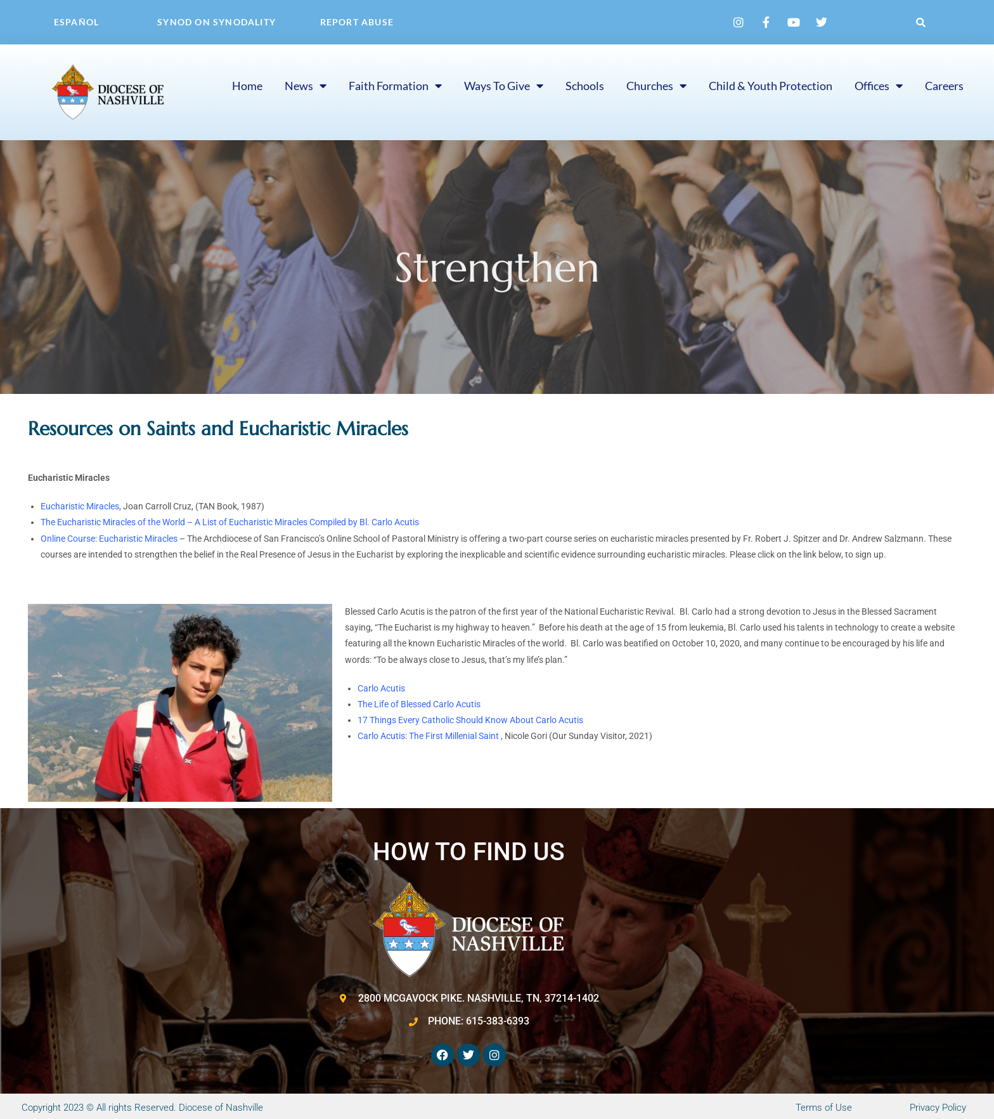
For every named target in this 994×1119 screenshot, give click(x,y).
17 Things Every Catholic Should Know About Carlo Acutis (470, 720)
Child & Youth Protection (770, 86)
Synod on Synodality (216, 21)
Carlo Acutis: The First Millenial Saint (429, 736)
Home (247, 86)
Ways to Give (503, 86)
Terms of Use (824, 1107)
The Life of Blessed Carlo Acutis (419, 704)
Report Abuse (357, 21)
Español (76, 21)
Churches (656, 86)
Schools (584, 86)
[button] (921, 22)
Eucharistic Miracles (80, 506)
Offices (879, 86)
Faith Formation (395, 86)
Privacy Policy (938, 1107)
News (305, 86)
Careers (944, 86)
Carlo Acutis (381, 688)
